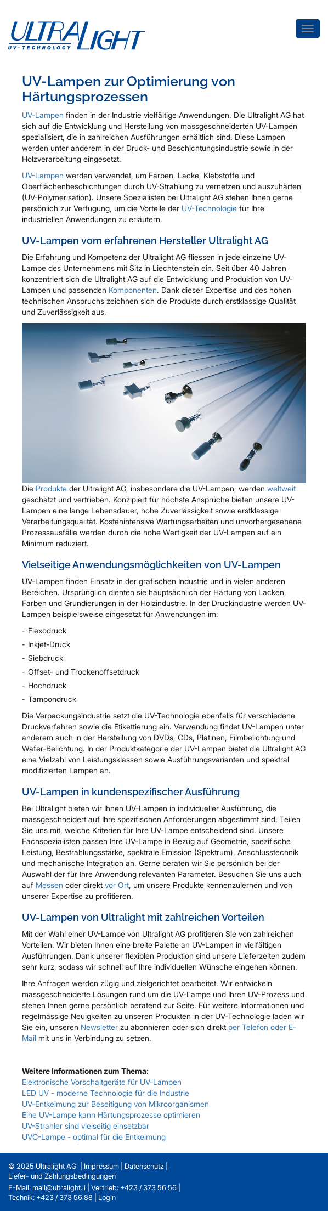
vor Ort (117, 885)
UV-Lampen (43, 115)
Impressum (101, 1166)
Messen (50, 885)
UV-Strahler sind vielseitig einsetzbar (85, 1125)
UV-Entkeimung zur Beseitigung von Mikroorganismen (115, 1103)
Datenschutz (144, 1166)
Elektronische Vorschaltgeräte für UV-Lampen (102, 1081)
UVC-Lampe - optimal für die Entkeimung (94, 1136)
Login (107, 1197)
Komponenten (133, 290)
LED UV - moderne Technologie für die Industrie (105, 1092)
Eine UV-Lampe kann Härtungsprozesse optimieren (111, 1114)
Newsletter (100, 1027)
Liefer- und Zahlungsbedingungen (62, 1176)
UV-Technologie (209, 208)
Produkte (52, 488)
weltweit (281, 488)
